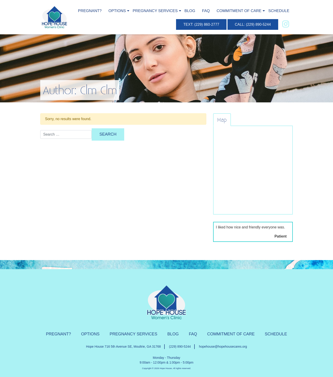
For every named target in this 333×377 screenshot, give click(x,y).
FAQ (206, 11)
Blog (189, 11)
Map (222, 120)
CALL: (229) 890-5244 (253, 24)
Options (117, 11)
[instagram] (285, 24)
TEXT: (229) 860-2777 (201, 24)
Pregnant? (90, 11)
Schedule (278, 11)
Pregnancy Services (155, 11)
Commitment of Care (239, 11)
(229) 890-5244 (180, 346)
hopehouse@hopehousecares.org (223, 346)
